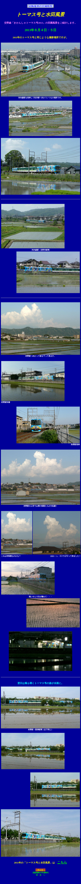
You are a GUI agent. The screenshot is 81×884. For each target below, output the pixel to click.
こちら (62, 862)
